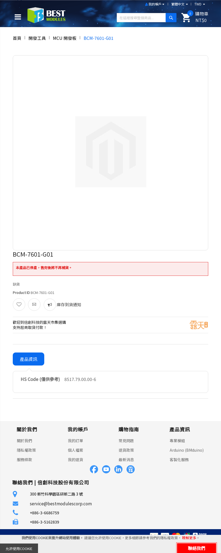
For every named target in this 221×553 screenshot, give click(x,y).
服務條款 (24, 459)
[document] (110, 544)
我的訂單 (75, 440)
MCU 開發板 (65, 38)
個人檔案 (75, 450)
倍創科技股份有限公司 (63, 482)
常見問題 (126, 440)
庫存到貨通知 (68, 304)
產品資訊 (28, 359)
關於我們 (24, 440)
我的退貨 (75, 459)
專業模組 (177, 440)
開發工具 (37, 38)
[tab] (28, 359)
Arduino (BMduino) (187, 450)
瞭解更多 (189, 537)
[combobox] (144, 17)
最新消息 (126, 459)
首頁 (17, 38)
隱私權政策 (26, 450)
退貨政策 (126, 450)
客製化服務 (179, 459)
